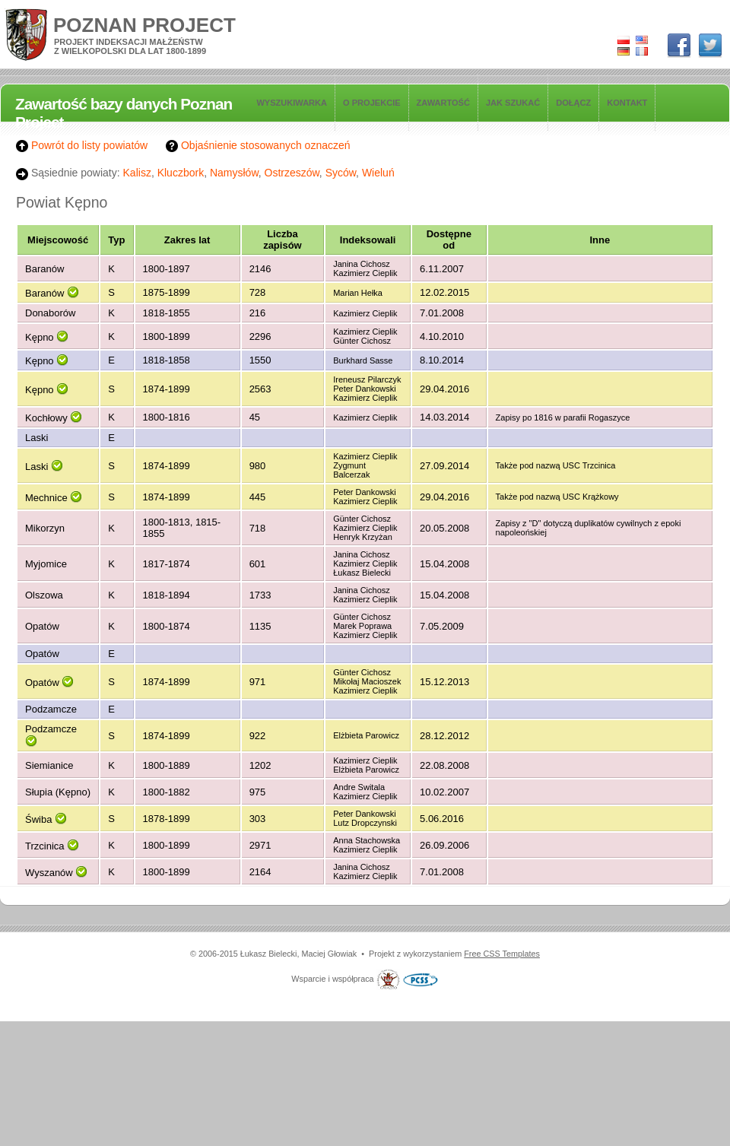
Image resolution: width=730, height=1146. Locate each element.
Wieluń (378, 173)
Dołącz (573, 102)
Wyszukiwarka (291, 102)
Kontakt (627, 102)
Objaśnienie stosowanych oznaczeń (258, 145)
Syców (340, 173)
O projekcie (372, 102)
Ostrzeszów (292, 173)
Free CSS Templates (502, 953)
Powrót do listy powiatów (82, 145)
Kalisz (137, 173)
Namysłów (234, 173)
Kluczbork (180, 173)
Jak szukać (513, 102)
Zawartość (443, 102)
